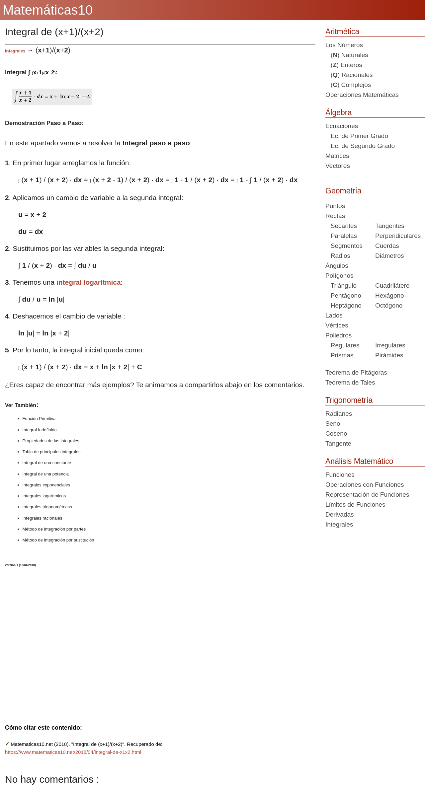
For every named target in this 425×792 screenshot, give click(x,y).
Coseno (336, 433)
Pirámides (389, 355)
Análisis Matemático (359, 461)
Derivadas (339, 514)
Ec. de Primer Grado (356, 135)
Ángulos (336, 265)
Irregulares (390, 345)
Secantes (341, 225)
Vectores (337, 165)
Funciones (340, 474)
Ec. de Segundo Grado (360, 145)
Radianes (338, 413)
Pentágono (343, 295)
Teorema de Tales (350, 382)
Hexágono (389, 295)
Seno (332, 423)
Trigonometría (349, 400)
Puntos (335, 205)
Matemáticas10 (48, 10)
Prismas (339, 355)
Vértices (336, 325)
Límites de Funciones (355, 504)
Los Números (344, 44)
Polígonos (339, 275)
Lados (334, 315)
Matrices (337, 155)
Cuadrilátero (392, 285)
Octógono (388, 305)
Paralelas (341, 235)
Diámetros (389, 255)
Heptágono (343, 305)
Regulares (342, 345)
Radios (337, 255)
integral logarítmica (88, 282)
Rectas (335, 215)
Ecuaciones (341, 125)
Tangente (338, 443)
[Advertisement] (129, 641)
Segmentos (344, 245)
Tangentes (389, 225)
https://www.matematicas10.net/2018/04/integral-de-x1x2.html (73, 752)
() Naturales (346, 54)
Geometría (343, 190)
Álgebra (338, 112)
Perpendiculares (398, 235)
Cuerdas (387, 245)
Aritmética (342, 31)
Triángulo (341, 285)
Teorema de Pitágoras (356, 372)
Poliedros (338, 335)
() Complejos (348, 84)
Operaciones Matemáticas (362, 94)
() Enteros (343, 64)
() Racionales (349, 74)
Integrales (15, 50)
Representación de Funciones (367, 494)
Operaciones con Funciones (364, 484)
